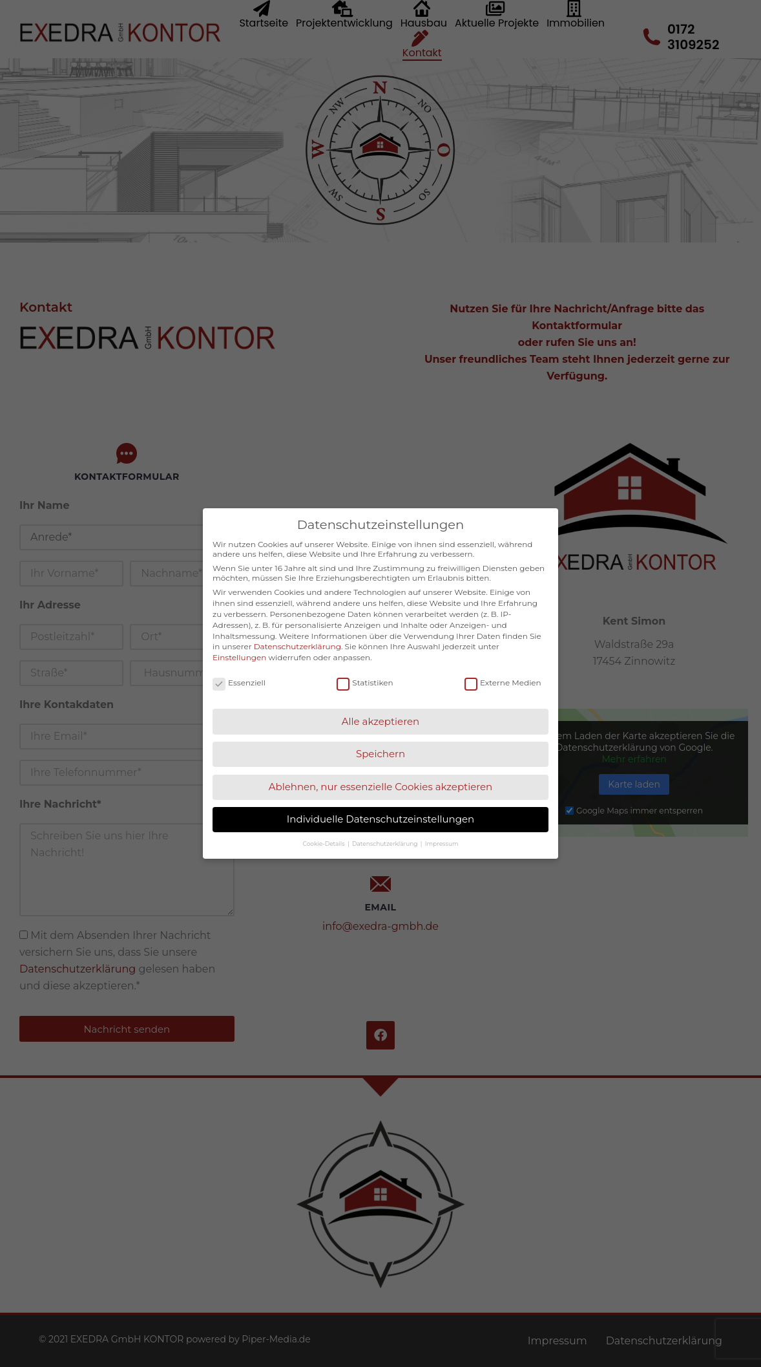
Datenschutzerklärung (297, 646)
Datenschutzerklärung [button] (385, 843)
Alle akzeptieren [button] (380, 721)
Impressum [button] (442, 843)
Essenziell (239, 682)
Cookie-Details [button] (324, 843)
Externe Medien (502, 682)
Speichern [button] (380, 754)
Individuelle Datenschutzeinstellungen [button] (380, 819)
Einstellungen (239, 657)
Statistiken (365, 682)
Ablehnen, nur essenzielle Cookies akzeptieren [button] (381, 786)
